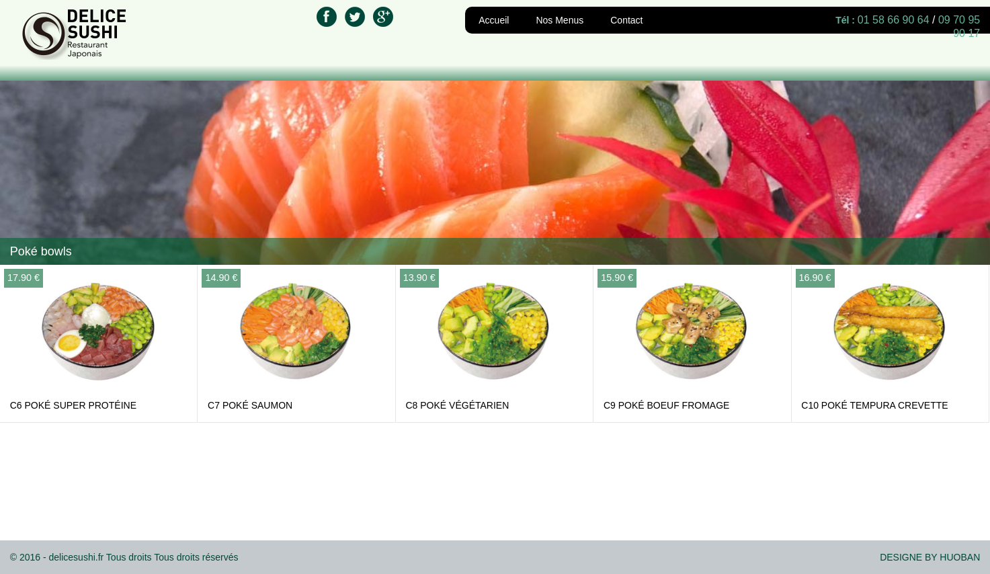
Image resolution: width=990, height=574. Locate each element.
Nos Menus (559, 20)
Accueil (494, 20)
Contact (626, 20)
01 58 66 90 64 (894, 20)
